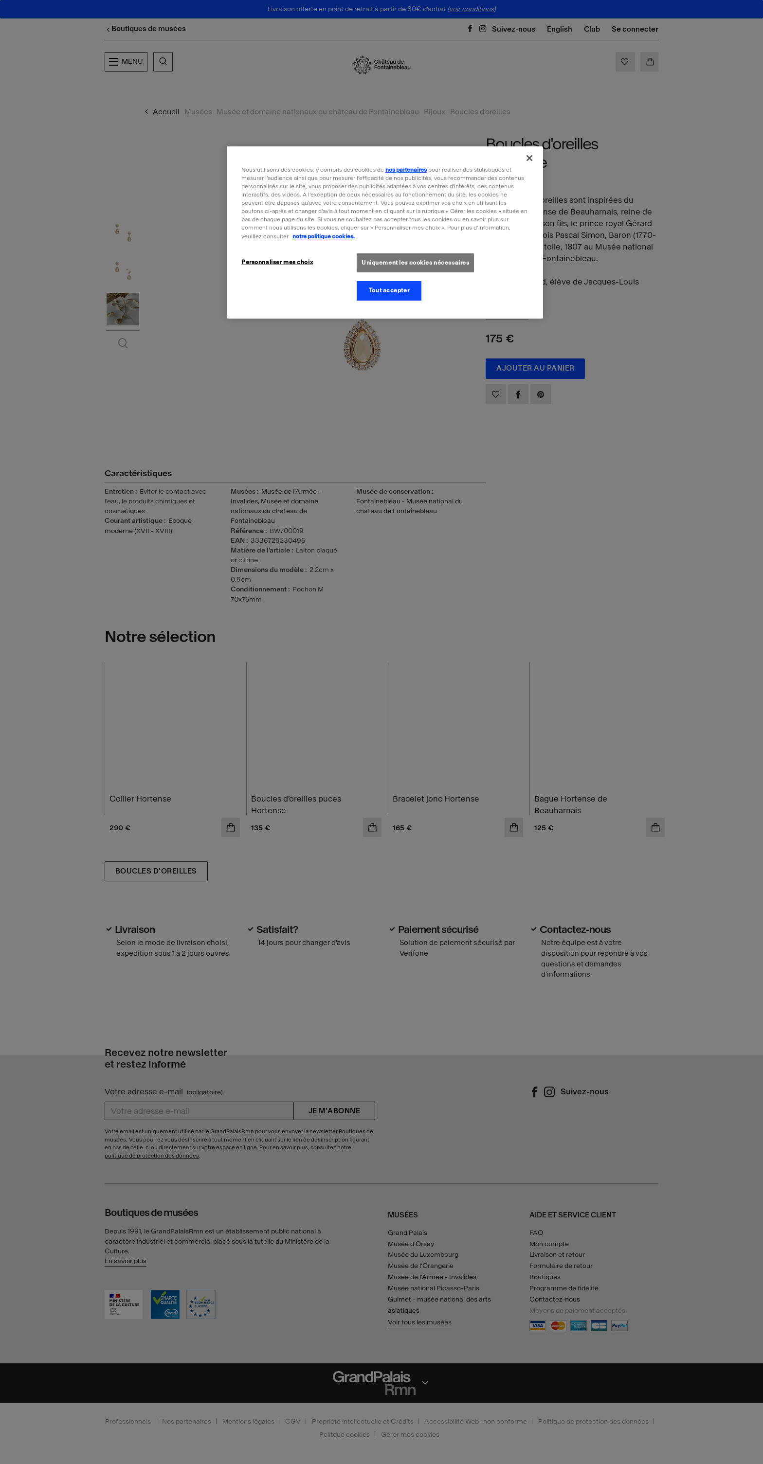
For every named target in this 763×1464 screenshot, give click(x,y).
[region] (385, 232)
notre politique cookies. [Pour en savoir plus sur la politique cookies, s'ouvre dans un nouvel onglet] (323, 236)
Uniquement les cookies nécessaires (415, 263)
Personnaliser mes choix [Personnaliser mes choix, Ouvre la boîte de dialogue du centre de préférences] (277, 262)
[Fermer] (529, 158)
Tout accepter (389, 290)
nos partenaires (406, 170)
